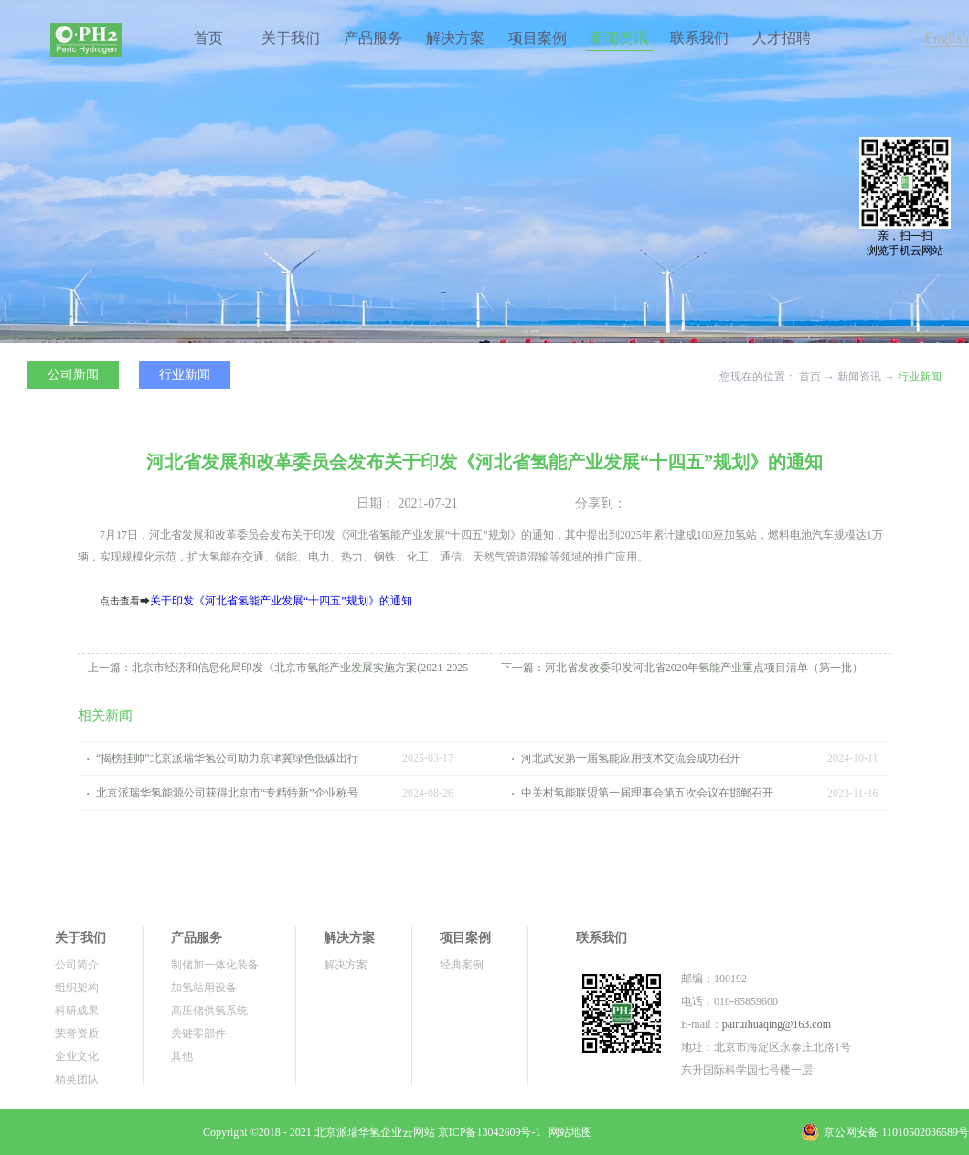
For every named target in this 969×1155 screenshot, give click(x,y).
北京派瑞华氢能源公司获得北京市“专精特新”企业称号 (227, 792)
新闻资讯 (859, 376)
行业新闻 (920, 376)
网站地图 (567, 1132)
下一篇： (682, 667)
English (946, 38)
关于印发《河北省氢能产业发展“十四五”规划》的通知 (281, 600)
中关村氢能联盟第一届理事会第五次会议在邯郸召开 (647, 792)
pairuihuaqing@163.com (776, 1024)
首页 (208, 38)
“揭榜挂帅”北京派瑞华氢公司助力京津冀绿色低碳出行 (227, 758)
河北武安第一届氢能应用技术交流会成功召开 (630, 758)
